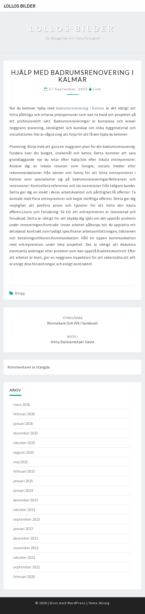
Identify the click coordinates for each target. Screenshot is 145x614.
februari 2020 (24, 576)
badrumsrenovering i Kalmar (80, 108)
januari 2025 (23, 480)
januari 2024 (23, 490)
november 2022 (25, 547)
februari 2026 (24, 413)
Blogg (20, 293)
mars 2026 (21, 404)
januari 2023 (23, 528)
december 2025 (25, 433)
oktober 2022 (24, 557)
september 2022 (26, 567)
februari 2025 (24, 471)
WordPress (76, 603)
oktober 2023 (24, 509)
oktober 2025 (24, 442)
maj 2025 (20, 461)
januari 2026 (23, 423)
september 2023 (26, 519)
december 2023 (25, 500)
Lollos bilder (19, 6)
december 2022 (25, 538)
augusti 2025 (23, 452)
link (97, 89)
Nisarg (104, 603)
